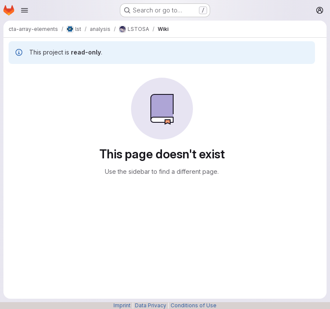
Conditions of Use (194, 305)
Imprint (122, 305)
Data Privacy (150, 305)
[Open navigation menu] (24, 10)
